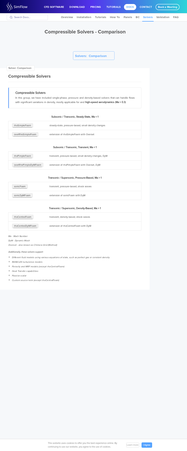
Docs (130, 7)
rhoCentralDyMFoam (25, 225)
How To (115, 17)
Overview (67, 17)
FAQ (175, 17)
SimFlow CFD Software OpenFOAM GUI (18, 6)
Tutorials (113, 7)
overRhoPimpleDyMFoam (27, 164)
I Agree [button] (146, 445)
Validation (162, 17)
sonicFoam (20, 186)
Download (77, 7)
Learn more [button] (132, 445)
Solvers (148, 17)
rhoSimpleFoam (22, 125)
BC (138, 17)
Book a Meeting (167, 7)
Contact (146, 7)
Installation (84, 17)
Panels (128, 17)
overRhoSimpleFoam (25, 134)
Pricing (95, 7)
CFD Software (54, 7)
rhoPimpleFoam (22, 156)
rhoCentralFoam (22, 217)
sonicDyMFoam (22, 195)
